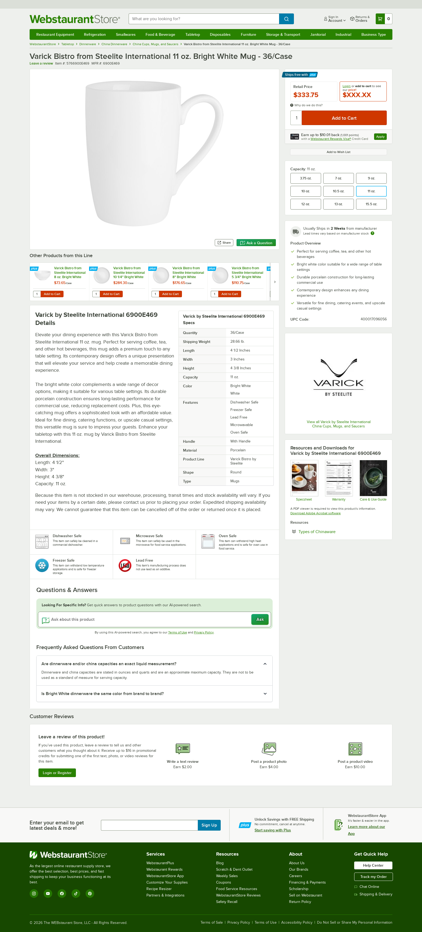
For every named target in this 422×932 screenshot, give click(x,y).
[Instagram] (34, 893)
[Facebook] (62, 893)
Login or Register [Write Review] (57, 773)
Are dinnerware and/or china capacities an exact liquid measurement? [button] (108, 663)
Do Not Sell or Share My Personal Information (354, 922)
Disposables (220, 34)
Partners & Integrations (165, 895)
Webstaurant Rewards (164, 869)
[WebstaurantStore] (74, 855)
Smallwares (126, 34)
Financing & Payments (307, 882)
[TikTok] (76, 893)
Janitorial (318, 34)
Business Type (373, 34)
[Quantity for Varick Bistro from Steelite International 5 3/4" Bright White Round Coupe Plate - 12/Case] (214, 294)
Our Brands (298, 869)
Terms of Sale (212, 922)
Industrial (343, 34)
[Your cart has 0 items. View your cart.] (384, 18)
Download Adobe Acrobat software (315, 513)
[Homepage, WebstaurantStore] (75, 19)
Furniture (248, 34)
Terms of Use (177, 632)
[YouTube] (48, 893)
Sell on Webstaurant (305, 895)
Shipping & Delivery (373, 894)
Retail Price (302, 86)
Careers (295, 876)
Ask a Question (256, 242)
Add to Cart (52, 294)
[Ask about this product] (154, 619)
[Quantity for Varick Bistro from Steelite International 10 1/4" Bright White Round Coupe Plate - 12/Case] (96, 294)
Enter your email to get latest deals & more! (57, 825)
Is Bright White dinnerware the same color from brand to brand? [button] (102, 693)
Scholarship (298, 889)
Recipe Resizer (159, 889)
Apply (381, 137)
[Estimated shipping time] (372, 233)
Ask (260, 619)
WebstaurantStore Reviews (238, 895)
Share (224, 242)
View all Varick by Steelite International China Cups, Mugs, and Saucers (339, 424)
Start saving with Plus (273, 830)
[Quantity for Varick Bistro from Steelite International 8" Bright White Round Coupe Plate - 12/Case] (155, 294)
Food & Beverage (160, 34)
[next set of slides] (274, 282)
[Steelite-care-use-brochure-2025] (373, 480)
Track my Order (373, 876)
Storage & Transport (283, 34)
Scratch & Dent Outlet (234, 869)
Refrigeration (95, 34)
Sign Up (209, 825)
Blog (220, 863)
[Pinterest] (90, 893)
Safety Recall (226, 902)
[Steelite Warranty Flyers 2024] (338, 480)
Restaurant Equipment (55, 34)
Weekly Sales (227, 876)
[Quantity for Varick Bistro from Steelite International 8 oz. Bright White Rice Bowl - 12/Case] (37, 294)
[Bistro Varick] (304, 480)
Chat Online (366, 887)
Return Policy (300, 902)
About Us (297, 863)
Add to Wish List (338, 152)
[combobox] (204, 18)
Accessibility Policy (296, 922)
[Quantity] (296, 118)
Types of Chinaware (333, 531)
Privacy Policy (204, 632)
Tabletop (192, 34)
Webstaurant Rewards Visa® (331, 139)
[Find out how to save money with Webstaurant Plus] (35, 269)
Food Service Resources (236, 889)
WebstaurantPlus (160, 863)
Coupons (223, 882)
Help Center (373, 865)
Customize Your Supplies (167, 882)
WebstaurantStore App (165, 876)
